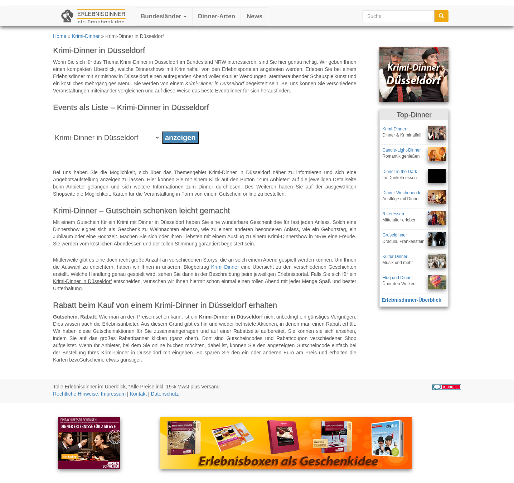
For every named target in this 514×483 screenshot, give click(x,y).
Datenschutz (165, 394)
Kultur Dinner (394, 256)
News (254, 16)
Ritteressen (393, 213)
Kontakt (138, 394)
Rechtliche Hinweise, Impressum (89, 394)
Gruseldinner (394, 235)
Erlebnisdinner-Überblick (411, 300)
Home (59, 36)
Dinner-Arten (216, 16)
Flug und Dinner (397, 277)
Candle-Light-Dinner (401, 150)
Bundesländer (163, 16)
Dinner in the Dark (399, 171)
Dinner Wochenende (401, 192)
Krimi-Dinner (86, 36)
